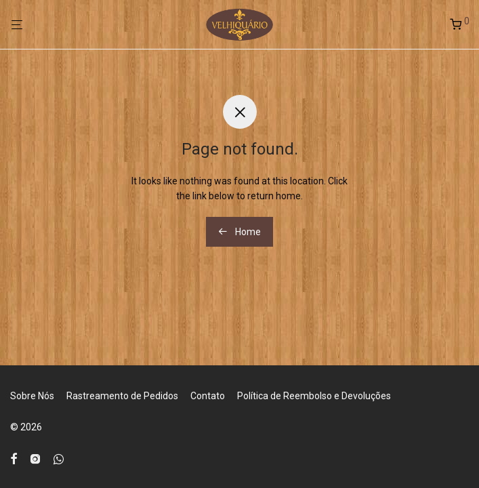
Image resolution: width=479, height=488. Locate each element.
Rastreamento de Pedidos (122, 395)
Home (239, 231)
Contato (207, 395)
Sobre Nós (32, 395)
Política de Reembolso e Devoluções (314, 395)
